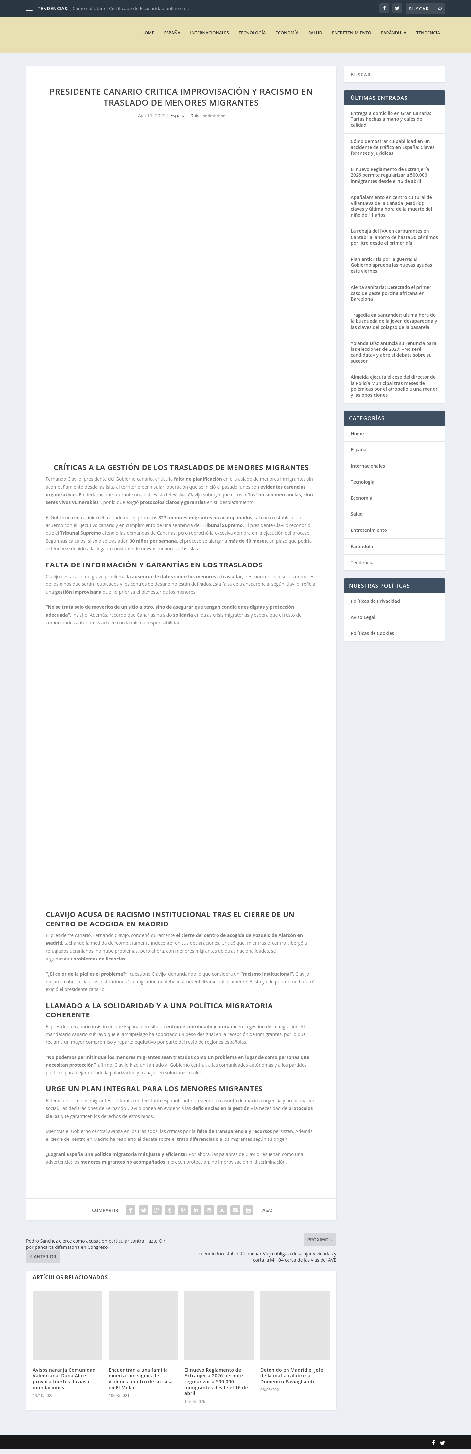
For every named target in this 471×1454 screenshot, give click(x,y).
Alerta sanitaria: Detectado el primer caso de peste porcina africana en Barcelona (391, 298)
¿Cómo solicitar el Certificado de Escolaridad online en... (129, 8)
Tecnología (252, 37)
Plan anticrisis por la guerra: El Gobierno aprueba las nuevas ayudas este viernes (391, 269)
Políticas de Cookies (372, 638)
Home (147, 37)
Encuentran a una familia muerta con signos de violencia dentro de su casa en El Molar (141, 1383)
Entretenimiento (351, 37)
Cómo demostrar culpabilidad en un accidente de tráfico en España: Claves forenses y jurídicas (393, 152)
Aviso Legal (363, 622)
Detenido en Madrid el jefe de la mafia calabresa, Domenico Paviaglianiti (291, 1380)
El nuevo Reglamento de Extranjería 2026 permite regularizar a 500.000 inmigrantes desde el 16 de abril (216, 1386)
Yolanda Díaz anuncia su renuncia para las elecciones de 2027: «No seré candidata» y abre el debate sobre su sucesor (393, 357)
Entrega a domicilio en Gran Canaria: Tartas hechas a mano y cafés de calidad (391, 124)
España (172, 37)
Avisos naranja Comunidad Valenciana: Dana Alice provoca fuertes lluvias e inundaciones (64, 1383)
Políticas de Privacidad (375, 605)
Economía (287, 37)
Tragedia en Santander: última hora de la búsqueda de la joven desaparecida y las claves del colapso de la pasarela (394, 325)
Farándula (393, 37)
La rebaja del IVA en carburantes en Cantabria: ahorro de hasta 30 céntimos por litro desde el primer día (394, 241)
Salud (315, 37)
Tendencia (428, 37)
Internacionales (209, 37)
